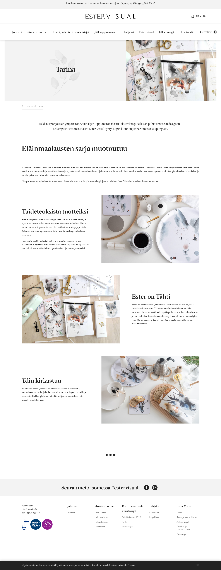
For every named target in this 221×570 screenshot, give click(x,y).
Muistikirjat (127, 526)
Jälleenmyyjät (167, 32)
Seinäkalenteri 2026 (131, 517)
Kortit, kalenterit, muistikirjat (71, 32)
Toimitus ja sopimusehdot (183, 528)
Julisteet (17, 32)
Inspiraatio (187, 32)
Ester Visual (146, 32)
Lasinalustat (100, 512)
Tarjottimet (100, 526)
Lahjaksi (129, 32)
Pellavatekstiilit (101, 522)
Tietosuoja (181, 534)
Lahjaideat (154, 517)
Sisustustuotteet (37, 32)
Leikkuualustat (101, 517)
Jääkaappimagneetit (106, 32)
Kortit (124, 522)
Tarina (179, 512)
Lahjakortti (154, 512)
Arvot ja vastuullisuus (187, 517)
